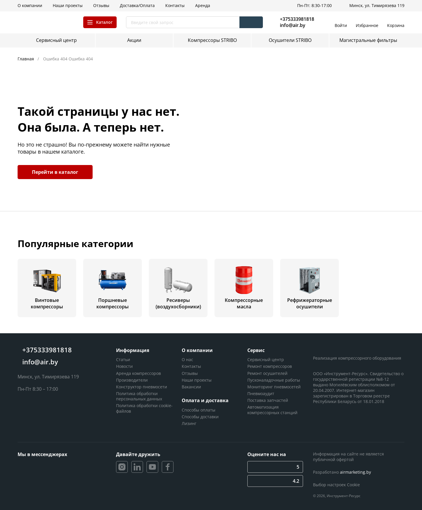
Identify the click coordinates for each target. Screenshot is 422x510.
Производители (132, 380)
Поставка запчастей (267, 400)
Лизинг (189, 423)
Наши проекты (197, 380)
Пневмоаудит (260, 393)
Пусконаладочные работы (273, 380)
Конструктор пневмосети (141, 387)
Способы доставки (200, 416)
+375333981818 (297, 19)
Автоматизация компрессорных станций (272, 409)
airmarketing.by (355, 472)
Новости (124, 366)
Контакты (191, 366)
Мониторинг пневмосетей (274, 387)
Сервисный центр (265, 359)
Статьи (123, 359)
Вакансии (191, 387)
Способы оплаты (198, 410)
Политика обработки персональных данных (139, 396)
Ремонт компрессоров (269, 366)
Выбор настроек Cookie (336, 484)
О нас (187, 359)
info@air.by (292, 25)
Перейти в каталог (55, 172)
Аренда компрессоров (138, 373)
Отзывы (190, 373)
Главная (26, 59)
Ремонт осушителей (267, 373)
